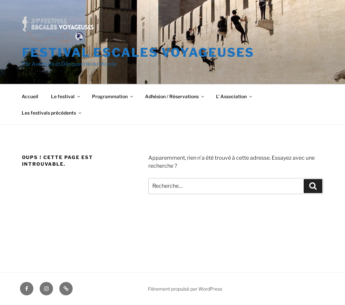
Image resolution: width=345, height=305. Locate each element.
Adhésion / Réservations (175, 96)
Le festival (66, 96)
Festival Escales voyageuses (138, 52)
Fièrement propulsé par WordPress (185, 289)
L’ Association (234, 96)
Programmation (113, 96)
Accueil (30, 96)
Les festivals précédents (52, 113)
